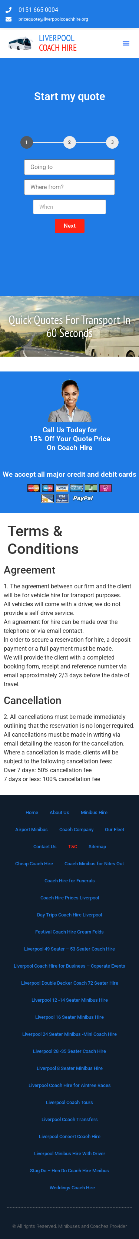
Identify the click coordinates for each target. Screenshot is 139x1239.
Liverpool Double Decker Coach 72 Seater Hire (69, 983)
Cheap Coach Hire (34, 863)
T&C (72, 846)
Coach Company (76, 829)
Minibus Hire (94, 812)
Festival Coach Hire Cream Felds (69, 932)
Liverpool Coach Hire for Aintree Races (70, 1085)
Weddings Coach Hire (72, 1187)
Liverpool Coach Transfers (70, 1119)
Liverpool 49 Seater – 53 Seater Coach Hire (69, 949)
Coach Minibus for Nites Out (94, 863)
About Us (59, 812)
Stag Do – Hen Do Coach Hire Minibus (69, 1170)
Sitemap (97, 846)
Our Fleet (114, 829)
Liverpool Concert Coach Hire (69, 1136)
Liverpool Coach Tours (69, 1102)
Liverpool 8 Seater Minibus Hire (70, 1068)
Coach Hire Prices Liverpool (69, 898)
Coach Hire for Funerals (69, 880)
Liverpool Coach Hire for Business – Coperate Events (69, 966)
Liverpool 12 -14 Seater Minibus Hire (70, 1000)
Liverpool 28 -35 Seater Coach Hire (69, 1051)
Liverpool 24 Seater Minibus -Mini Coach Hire (69, 1034)
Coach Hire (58, 42)
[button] (126, 43)
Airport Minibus (31, 829)
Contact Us (45, 846)
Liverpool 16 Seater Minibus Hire (69, 1017)
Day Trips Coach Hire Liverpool (69, 915)
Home (32, 812)
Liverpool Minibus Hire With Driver (69, 1153)
